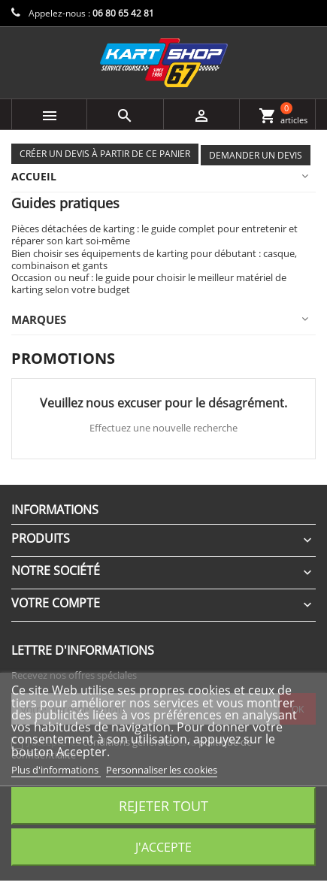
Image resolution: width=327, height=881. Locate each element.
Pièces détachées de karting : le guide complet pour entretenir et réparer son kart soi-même (154, 234)
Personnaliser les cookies (161, 770)
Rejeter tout (163, 805)
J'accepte (163, 847)
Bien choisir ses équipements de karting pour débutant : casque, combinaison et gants (154, 259)
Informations (54, 509)
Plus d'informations (56, 770)
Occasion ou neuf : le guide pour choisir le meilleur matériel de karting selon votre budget (148, 283)
